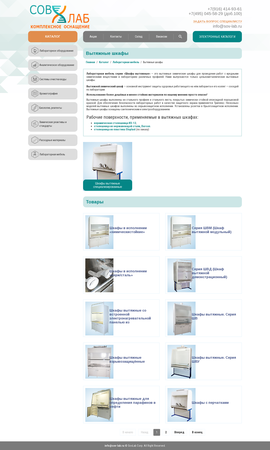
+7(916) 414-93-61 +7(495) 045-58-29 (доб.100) (215, 11)
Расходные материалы (52, 140)
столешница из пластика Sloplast (115, 129)
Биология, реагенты (50, 107)
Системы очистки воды (52, 79)
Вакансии (161, 36)
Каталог (52, 36)
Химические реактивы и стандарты (53, 124)
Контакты (116, 36)
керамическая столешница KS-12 (115, 123)
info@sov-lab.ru (227, 26)
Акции (93, 36)
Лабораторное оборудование (56, 50)
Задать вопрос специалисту (217, 21)
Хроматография (48, 93)
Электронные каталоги (217, 37)
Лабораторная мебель (52, 154)
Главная (90, 62)
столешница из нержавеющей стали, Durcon (122, 126)
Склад (138, 36)
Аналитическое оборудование (56, 65)
